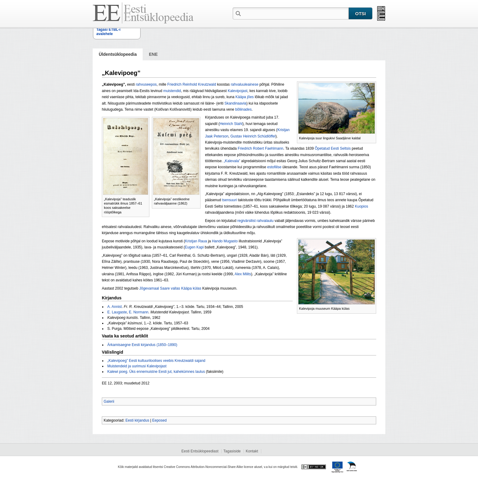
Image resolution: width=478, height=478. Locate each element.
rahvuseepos (146, 84)
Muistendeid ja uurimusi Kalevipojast (136, 366)
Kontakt (252, 451)
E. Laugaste (117, 312)
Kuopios (361, 206)
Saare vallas (170, 288)
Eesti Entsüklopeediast (199, 451)
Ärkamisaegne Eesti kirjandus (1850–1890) (142, 345)
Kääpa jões (244, 97)
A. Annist (114, 307)
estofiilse (274, 167)
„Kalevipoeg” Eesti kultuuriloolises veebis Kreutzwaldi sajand (156, 360)
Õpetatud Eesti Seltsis (333, 148)
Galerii (109, 401)
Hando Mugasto (225, 241)
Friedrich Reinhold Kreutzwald (191, 84)
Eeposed (159, 420)
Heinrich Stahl (230, 124)
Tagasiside (232, 451)
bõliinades (243, 109)
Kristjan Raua (196, 241)
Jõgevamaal (149, 288)
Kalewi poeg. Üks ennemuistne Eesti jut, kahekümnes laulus (156, 371)
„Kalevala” (232, 161)
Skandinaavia (235, 103)
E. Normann (138, 312)
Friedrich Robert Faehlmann (260, 148)
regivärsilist (246, 221)
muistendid (172, 91)
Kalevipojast (238, 91)
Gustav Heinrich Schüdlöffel (253, 136)
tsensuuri (229, 200)
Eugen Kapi (194, 247)
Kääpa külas (191, 288)
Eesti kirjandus (137, 420)
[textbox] (295, 13)
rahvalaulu (265, 221)
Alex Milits (243, 274)
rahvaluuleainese (245, 84)
